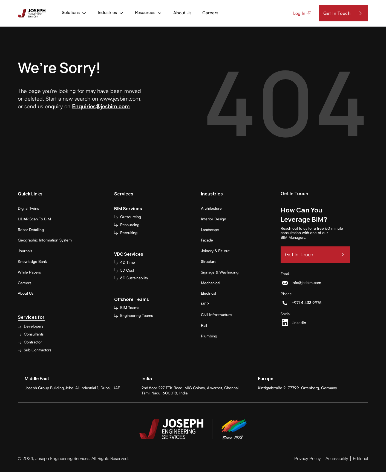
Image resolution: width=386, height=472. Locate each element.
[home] (31, 13)
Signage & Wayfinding (219, 272)
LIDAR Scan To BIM (34, 219)
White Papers (29, 272)
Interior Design (213, 219)
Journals (25, 251)
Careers (24, 283)
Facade (207, 240)
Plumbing (209, 336)
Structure (209, 261)
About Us (25, 293)
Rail (204, 325)
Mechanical (210, 283)
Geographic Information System (45, 240)
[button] (74, 13)
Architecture (211, 208)
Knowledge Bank (32, 261)
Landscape (210, 230)
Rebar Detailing (31, 230)
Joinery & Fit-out (215, 251)
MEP (205, 304)
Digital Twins (28, 208)
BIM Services (128, 208)
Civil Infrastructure (216, 314)
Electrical (208, 293)
